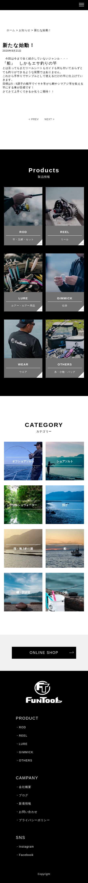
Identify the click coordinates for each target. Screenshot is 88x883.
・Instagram (25, 846)
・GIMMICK (24, 752)
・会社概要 (23, 787)
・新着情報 (23, 803)
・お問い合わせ (27, 811)
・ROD (21, 727)
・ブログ (22, 795)
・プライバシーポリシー (33, 820)
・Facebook (25, 855)
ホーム (11, 30)
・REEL (22, 735)
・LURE (22, 743)
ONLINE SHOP (44, 653)
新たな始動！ (19, 45)
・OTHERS (24, 760)
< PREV (34, 119)
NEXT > (49, 119)
